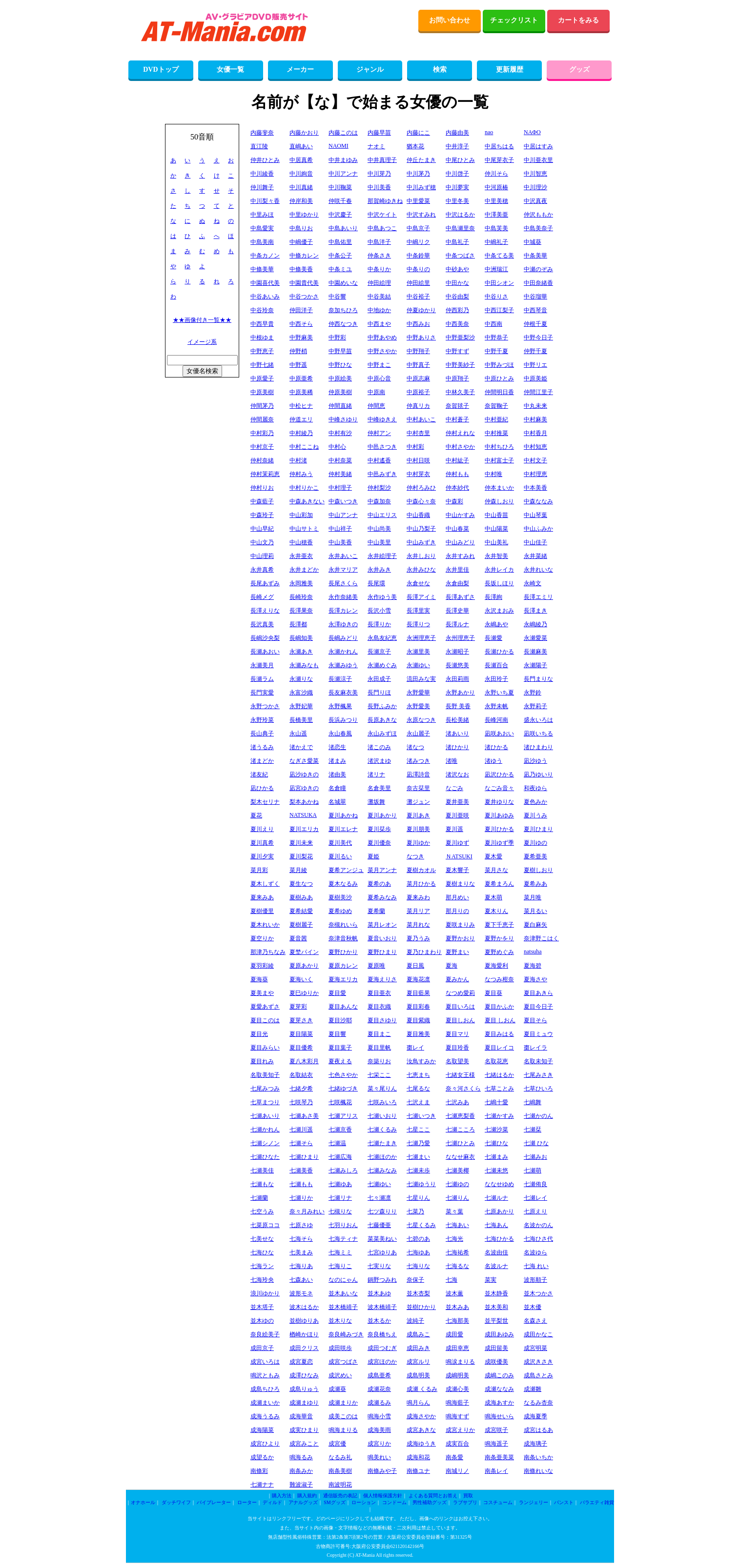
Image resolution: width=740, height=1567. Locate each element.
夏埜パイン (304, 952)
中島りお (301, 228)
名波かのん (538, 1225)
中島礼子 (457, 241)
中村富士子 (499, 460)
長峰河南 (496, 719)
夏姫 (373, 856)
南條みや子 (382, 1471)
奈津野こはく (541, 938)
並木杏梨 (418, 1293)
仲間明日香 (499, 392)
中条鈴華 (418, 255)
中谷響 (337, 296)
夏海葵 (259, 979)
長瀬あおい (265, 651)
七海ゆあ (418, 1252)
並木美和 (496, 1307)
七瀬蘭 (259, 1197)
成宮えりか (460, 1430)
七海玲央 (262, 1279)
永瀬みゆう (343, 665)
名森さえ (535, 1320)
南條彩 (259, 1471)
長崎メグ (262, 597)
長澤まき (535, 610)
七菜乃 (415, 1211)
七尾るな (418, 1088)
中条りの (418, 269)
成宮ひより (265, 1443)
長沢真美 (262, 624)
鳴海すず (457, 1416)
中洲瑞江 (496, 269)
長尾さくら (343, 583)
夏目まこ (379, 1034)
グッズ (579, 69)
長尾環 (376, 583)
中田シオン (499, 282)
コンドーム (394, 1502)
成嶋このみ (499, 1375)
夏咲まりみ (460, 924)
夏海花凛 (418, 979)
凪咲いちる (538, 733)
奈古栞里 (418, 788)
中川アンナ (343, 173)
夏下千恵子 (499, 924)
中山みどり (460, 542)
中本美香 (535, 487)
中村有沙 (340, 433)
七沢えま (418, 1102)
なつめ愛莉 (460, 993)
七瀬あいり (265, 1115)
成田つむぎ (382, 1348)
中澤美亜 (496, 214)
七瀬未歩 (418, 1170)
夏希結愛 (301, 911)
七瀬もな (262, 1184)
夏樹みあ (301, 897)
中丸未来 (535, 405)
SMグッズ (334, 1502)
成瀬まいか (265, 1402)
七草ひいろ (538, 1088)
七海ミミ (340, 1252)
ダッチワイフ (176, 1502)
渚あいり (457, 733)
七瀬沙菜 (496, 1129)
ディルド (272, 1502)
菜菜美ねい (382, 1238)
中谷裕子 (418, 296)
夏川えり (262, 829)
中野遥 (298, 364)
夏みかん (457, 979)
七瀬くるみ (382, 1129)
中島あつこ (382, 228)
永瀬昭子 (457, 651)
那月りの (457, 911)
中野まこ (379, 364)
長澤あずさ (460, 597)
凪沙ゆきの (304, 774)
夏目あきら (538, 993)
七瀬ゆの (457, 1184)
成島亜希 (379, 1375)
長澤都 (298, 624)
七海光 (454, 1238)
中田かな (457, 282)
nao (489, 132)
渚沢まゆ (379, 760)
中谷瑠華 (535, 296)
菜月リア (418, 911)
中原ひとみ (499, 378)
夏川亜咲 (457, 815)
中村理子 (340, 487)
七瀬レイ (535, 1197)
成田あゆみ (499, 1334)
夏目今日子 (538, 1006)
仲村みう (301, 474)
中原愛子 (262, 378)
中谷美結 (379, 296)
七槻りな (340, 1211)
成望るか (262, 1457)
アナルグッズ (303, 1502)
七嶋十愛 (496, 1102)
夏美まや (262, 993)
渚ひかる (496, 747)
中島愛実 (262, 228)
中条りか (379, 269)
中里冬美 (457, 201)
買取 (468, 1495)
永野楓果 (340, 706)
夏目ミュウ (538, 1034)
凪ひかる (262, 788)
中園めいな (343, 282)
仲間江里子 (538, 392)
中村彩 (415, 446)
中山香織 (418, 515)
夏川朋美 (418, 829)
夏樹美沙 (340, 897)
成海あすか (499, 1402)
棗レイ (415, 1047)
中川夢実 (457, 187)
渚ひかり (457, 747)
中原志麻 (418, 378)
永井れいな (538, 569)
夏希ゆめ (340, 911)
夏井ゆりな (499, 801)
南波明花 (340, 1484)
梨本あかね (304, 801)
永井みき (379, 569)
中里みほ (262, 214)
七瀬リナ (340, 1197)
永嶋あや (496, 624)
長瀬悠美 (457, 665)
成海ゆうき (421, 1443)
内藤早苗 (379, 132)
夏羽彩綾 (262, 965)
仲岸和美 (301, 201)
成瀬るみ (379, 1402)
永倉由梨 (457, 583)
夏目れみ (262, 1061)
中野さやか (382, 351)
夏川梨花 (301, 856)
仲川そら (496, 173)
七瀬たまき (382, 1143)
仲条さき (379, 255)
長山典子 (262, 733)
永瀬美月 (262, 665)
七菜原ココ (265, 1225)
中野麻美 (301, 337)
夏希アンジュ (346, 870)
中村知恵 (535, 446)
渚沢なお (457, 774)
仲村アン (379, 433)
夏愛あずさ (265, 1006)
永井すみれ (460, 556)
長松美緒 (457, 719)
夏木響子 (457, 870)
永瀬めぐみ (382, 665)
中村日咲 (418, 460)
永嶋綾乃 (535, 624)
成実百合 (457, 1443)
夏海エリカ (343, 979)
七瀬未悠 (496, 1170)
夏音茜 (298, 938)
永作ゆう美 (382, 597)
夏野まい (457, 952)
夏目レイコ (499, 1047)
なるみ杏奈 (538, 1402)
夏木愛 (493, 856)
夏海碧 (532, 965)
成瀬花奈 (379, 1389)
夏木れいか (265, 924)
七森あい (301, 1279)
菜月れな (418, 924)
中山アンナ (343, 515)
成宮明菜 (535, 1348)
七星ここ (418, 1129)
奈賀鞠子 (496, 405)
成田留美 (496, 1348)
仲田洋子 (301, 310)
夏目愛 (337, 993)
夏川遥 (454, 829)
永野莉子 (535, 706)
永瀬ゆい (418, 665)
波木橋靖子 (382, 1307)
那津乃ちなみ (268, 952)
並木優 (532, 1307)
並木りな (340, 1320)
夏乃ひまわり (424, 952)
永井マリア (343, 569)
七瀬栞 (532, 1129)
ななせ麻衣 (460, 1156)
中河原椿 (496, 187)
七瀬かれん (265, 1129)
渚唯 (451, 760)
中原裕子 (418, 392)
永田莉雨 (457, 678)
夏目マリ (457, 1034)
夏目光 (259, 1034)
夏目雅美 (418, 1034)
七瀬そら (301, 1143)
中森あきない (307, 501)
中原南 (376, 392)
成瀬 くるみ (422, 1389)
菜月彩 (259, 870)
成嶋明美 (457, 1375)
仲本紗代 (457, 487)
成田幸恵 (457, 1348)
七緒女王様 (460, 1074)
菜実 (490, 1279)
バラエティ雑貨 (597, 1502)
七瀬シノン (265, 1143)
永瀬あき (301, 651)
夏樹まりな (460, 883)
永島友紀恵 (382, 638)
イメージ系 (202, 341)
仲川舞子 (262, 187)
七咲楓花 (340, 1102)
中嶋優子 (301, 241)
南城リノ (457, 1471)
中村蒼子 (457, 419)
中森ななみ (538, 501)
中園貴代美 (304, 282)
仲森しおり (499, 501)
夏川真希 (262, 842)
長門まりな (538, 678)
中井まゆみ (343, 160)
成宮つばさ (343, 1361)
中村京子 (262, 446)
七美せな (262, 1238)
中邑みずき (382, 474)
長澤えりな (265, 610)
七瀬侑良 (535, 1184)
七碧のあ (418, 1238)
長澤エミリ (538, 597)
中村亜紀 (496, 419)
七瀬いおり (382, 1115)
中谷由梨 (457, 296)
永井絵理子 (382, 556)
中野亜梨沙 (460, 337)
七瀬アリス (343, 1115)
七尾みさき (538, 1074)
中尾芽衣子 (499, 160)
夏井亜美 (457, 801)
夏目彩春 (418, 1006)
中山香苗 (496, 515)
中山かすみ (460, 515)
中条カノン (265, 255)
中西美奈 (457, 323)
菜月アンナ (382, 870)
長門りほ (379, 692)
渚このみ (379, 747)
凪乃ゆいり (538, 774)
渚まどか (262, 760)
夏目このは (265, 1020)
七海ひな (262, 1252)
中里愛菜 (418, 201)
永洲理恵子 (421, 638)
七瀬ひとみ (460, 1143)
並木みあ (457, 1307)
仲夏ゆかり (421, 310)
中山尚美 (379, 528)
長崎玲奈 (301, 597)
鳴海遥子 (496, 1443)
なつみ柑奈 (499, 979)
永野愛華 (418, 692)
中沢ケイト (382, 214)
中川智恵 (535, 173)
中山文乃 (262, 542)
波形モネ (301, 1293)
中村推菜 (496, 433)
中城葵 (532, 241)
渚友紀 (259, 774)
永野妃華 (301, 706)
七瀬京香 (340, 1129)
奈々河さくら (463, 1088)
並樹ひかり (421, 1307)
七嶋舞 (532, 1102)
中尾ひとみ (460, 160)
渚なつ (415, 747)
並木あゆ (379, 1293)
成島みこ (418, 1334)
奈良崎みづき (346, 1334)
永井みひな (421, 569)
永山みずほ (382, 733)
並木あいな (343, 1293)
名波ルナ (496, 1266)
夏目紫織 (418, 1020)
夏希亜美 (535, 856)
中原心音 (379, 378)
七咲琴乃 (301, 1102)
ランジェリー (533, 1502)
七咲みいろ (382, 1102)
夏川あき (418, 815)
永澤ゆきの (343, 624)
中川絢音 (301, 173)
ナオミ (376, 146)
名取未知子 (538, 1061)
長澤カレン (343, 610)
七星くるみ (421, 1225)
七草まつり (265, 1102)
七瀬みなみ (382, 1170)
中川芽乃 (379, 173)
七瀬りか (301, 1197)
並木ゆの (262, 1320)
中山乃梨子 (421, 528)
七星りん (418, 1197)
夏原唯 (376, 965)
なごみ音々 (499, 788)
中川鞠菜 (340, 187)
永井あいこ (343, 556)
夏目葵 (493, 993)
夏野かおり (460, 938)
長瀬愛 (493, 638)
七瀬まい (418, 1156)
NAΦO (532, 132)
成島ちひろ (265, 1389)
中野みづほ (499, 364)
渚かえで (301, 747)
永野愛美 (418, 706)
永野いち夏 (499, 692)
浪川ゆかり (265, 1293)
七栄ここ (379, 1074)
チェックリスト (514, 20)
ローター (247, 1502)
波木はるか (304, 1307)
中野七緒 (262, 364)
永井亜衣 (301, 556)
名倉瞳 (337, 788)
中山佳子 (535, 542)
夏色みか (535, 801)
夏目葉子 (340, 1047)
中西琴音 (535, 310)
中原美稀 (301, 392)
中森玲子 (262, 515)
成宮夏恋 (301, 1361)
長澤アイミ (421, 597)
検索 (440, 69)
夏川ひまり (538, 829)
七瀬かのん (538, 1115)
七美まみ (301, 1252)
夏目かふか (499, 1006)
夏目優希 (301, 1047)
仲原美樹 (340, 392)
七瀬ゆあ (340, 1184)
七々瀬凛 (379, 1197)
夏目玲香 (457, 1047)
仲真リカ (418, 405)
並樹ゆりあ (304, 1320)
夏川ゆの (535, 842)
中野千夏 (496, 351)
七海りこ (340, 1266)
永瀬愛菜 (535, 638)
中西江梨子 (499, 310)
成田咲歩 (340, 1348)
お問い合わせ (449, 20)
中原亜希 (301, 378)
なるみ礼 (340, 1457)
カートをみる (578, 20)
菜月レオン (382, 924)
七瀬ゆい (379, 1184)
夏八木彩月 (304, 1061)
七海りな (418, 1266)
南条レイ (496, 1471)
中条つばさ (460, 255)
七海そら (301, 1238)
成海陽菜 (262, 1430)
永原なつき (421, 719)
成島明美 (418, 1375)
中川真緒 (301, 187)
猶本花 (415, 146)
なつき (415, 856)
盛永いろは (538, 719)
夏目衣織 (379, 1006)
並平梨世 (496, 1320)
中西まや (379, 323)
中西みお (418, 323)
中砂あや (457, 269)
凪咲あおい (499, 733)
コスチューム (498, 1502)
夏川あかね (343, 815)
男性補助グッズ (429, 1502)
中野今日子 (538, 337)
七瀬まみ (496, 1156)
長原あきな (382, 719)
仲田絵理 (379, 282)
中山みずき (421, 542)
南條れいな (538, 1471)
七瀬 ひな (536, 1143)
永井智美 (496, 556)
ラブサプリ (465, 1502)
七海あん (496, 1225)
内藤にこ (418, 132)
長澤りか (379, 624)
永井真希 (262, 569)
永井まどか (304, 569)
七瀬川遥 (301, 1129)
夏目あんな (343, 1006)
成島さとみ (538, 1375)
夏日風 (415, 965)
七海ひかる (499, 1238)
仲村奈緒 (262, 460)
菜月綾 (298, 870)
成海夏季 (535, 1416)
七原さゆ (301, 1225)
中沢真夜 (535, 201)
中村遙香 (379, 460)
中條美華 (262, 269)
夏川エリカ (304, 829)
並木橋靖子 (343, 1307)
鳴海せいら (499, 1416)
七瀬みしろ (343, 1170)
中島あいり (343, 228)
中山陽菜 (496, 528)
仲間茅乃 (262, 405)
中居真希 (301, 160)
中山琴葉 (535, 515)
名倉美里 (379, 788)
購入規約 (307, 1495)
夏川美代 (340, 842)
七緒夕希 (301, 1088)
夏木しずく (265, 883)
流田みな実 (421, 678)
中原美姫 (535, 378)
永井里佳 (457, 569)
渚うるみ (262, 747)
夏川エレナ (343, 829)
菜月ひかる (421, 883)
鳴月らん (418, 1402)
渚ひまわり (538, 747)
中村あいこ (421, 419)
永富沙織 (301, 692)
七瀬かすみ (499, 1115)
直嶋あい (301, 146)
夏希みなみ (382, 897)
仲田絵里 (418, 282)
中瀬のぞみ (538, 269)
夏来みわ (418, 897)
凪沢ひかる (499, 774)
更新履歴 (509, 69)
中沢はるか (460, 214)
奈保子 (415, 1279)
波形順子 (535, 1279)
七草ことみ (499, 1088)
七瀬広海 (340, 1156)
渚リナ (376, 774)
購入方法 (281, 1495)
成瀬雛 (532, 1389)
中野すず (457, 351)
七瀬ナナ (262, 1484)
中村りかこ (304, 487)
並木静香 (496, 1293)
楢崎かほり (304, 1334)
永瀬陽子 (535, 665)
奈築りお (379, 1061)
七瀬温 (337, 1143)
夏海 (451, 965)
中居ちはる (499, 146)
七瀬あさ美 (304, 1115)
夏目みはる (499, 1034)
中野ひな (340, 364)
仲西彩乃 (457, 310)
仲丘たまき (421, 160)
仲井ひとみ (265, 160)
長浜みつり (343, 719)
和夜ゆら (535, 788)
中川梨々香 (265, 201)
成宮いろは (265, 1361)
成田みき (418, 1348)
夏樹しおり (538, 870)
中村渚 (298, 460)
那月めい (457, 897)
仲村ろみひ (421, 487)
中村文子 (535, 460)
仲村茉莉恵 (265, 474)
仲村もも (457, 474)
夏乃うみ (418, 938)
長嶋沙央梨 (265, 638)
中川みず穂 (421, 187)
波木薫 (454, 1293)
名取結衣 (301, 1074)
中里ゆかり (304, 214)
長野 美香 (458, 706)
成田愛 (454, 1334)
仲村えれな (460, 433)
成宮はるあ (538, 1430)
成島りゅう (304, 1389)
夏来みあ (262, 897)
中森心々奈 (421, 501)
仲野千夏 (535, 351)
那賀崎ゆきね (385, 201)
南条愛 (454, 1457)
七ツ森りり (382, 1211)
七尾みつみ (265, 1088)
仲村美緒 (340, 474)
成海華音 (301, 1416)
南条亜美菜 (499, 1457)
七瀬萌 (532, 1170)
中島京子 (418, 228)
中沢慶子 (340, 214)
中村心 (337, 446)
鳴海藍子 (457, 1402)
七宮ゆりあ (382, 1252)
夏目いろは (460, 1006)
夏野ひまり (382, 952)
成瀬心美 (457, 1389)
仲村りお (262, 487)
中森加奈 (379, 501)
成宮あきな (421, 1430)
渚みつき (418, 760)
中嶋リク (418, 241)
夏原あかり (304, 965)
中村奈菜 (340, 460)
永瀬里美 (418, 651)
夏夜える (340, 1061)
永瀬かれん (343, 651)
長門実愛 (262, 692)
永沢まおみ (499, 610)
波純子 (415, 1320)
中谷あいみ (265, 296)
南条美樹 (340, 1471)
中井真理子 (382, 160)
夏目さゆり (382, 1020)
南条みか (301, 1471)
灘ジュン (418, 801)
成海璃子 (535, 1443)
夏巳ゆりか (304, 993)
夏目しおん (460, 1020)
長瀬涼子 (340, 678)
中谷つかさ (304, 296)
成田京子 (262, 1348)
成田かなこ (538, 1334)
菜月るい (535, 911)
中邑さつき (382, 446)
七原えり (535, 1211)
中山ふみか (538, 528)
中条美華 (535, 255)
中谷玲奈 (262, 310)
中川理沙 (535, 187)
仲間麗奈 (262, 419)
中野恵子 (262, 351)
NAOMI (339, 145)
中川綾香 (262, 173)
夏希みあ (535, 883)
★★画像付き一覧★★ (202, 320)
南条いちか (538, 1457)
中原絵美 (340, 378)
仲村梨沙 (379, 487)
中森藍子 (262, 501)
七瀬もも (301, 1184)
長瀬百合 (496, 665)
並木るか (379, 1320)
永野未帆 (496, 706)
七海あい (457, 1225)
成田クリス (304, 1348)
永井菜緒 (535, 556)
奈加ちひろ (343, 310)
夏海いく (301, 979)
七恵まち (418, 1074)
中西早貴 (262, 323)
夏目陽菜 (301, 1034)
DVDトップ (160, 69)
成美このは (343, 1416)
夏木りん (496, 911)
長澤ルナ (457, 624)
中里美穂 (496, 201)
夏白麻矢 (535, 924)
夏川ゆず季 (499, 842)
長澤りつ (418, 624)
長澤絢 (493, 597)
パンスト (564, 1502)
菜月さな (496, 870)
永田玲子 (496, 678)
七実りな (379, 1266)
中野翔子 (418, 351)
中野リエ (535, 364)
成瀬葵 (337, 1389)
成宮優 (337, 1443)
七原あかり (499, 1211)
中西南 (493, 323)
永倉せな (418, 583)
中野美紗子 (460, 364)
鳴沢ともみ (265, 1375)
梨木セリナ (265, 801)
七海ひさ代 (538, 1238)
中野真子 (418, 364)
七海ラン (262, 1266)
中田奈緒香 (538, 282)
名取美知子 (265, 1074)
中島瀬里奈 (460, 228)
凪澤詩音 (418, 774)
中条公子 (340, 255)
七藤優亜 (379, 1225)
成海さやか (421, 1416)
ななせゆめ (499, 1184)
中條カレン (304, 255)
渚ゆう (493, 760)
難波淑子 (301, 1484)
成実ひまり (304, 1430)
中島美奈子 (538, 228)
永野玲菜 (262, 719)
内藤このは (343, 132)
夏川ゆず (457, 842)
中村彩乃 (262, 433)
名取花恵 (496, 1061)
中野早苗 (340, 351)
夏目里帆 (379, 1047)
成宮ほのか (382, 1361)
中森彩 (454, 501)
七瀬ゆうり (421, 1184)
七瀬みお (535, 1156)
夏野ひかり (343, 952)
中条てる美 (499, 255)
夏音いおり (382, 938)
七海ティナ (343, 1238)
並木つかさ (538, 1293)
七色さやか (343, 1074)
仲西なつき (343, 323)
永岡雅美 (301, 583)
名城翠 (337, 801)
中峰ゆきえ (382, 419)
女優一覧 (230, 69)
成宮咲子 (496, 1430)
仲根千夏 (535, 323)
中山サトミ (304, 528)
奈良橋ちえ (382, 1334)
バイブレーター (214, 1502)
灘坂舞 (376, 801)
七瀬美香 (301, 1170)
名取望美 (457, 1061)
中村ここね (304, 446)
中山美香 (340, 542)
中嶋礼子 (496, 241)
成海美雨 (379, 1430)
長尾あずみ (265, 583)
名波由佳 (496, 1252)
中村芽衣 (418, 474)
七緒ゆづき (343, 1088)
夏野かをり (499, 938)
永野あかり (460, 692)
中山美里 (379, 542)
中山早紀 (262, 528)
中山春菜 (457, 528)
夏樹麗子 (301, 924)
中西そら (301, 323)
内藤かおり (304, 132)
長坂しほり (499, 583)
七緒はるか (499, 1074)
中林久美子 (460, 392)
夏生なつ (301, 883)
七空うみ (262, 1211)
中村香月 (535, 433)
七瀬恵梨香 (460, 1115)
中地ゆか (379, 310)
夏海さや (535, 979)
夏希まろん (499, 883)
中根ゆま (262, 337)
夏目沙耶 (340, 1020)
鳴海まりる (343, 1430)
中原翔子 (457, 378)
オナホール (143, 1502)
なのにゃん (343, 1279)
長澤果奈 (301, 610)
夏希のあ (379, 883)
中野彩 (337, 337)
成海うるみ (265, 1416)
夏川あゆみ (499, 815)
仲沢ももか (538, 214)
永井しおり (421, 556)
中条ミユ (340, 269)
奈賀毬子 (457, 405)
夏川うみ (535, 815)
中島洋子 (379, 241)
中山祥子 (340, 528)
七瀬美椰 (457, 1170)
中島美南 (262, 241)
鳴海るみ (301, 1457)
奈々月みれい (307, 1211)
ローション (363, 1502)
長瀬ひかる (499, 651)
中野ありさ (421, 337)
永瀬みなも (304, 665)
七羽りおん (343, 1225)
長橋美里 (301, 719)
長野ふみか (382, 706)
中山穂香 (301, 542)
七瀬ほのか (382, 1156)
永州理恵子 (460, 638)
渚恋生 (337, 747)
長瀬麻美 (535, 651)
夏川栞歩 (379, 829)
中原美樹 (262, 392)
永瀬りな (301, 678)
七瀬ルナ (496, 1197)
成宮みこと (304, 1443)
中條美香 (301, 269)
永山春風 (340, 733)
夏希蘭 (376, 911)
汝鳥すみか (421, 1061)
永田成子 (379, 678)
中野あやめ (382, 337)
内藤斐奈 (262, 132)
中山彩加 (301, 515)
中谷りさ (496, 296)
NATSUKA (303, 815)
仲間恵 (376, 405)
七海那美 (457, 1320)
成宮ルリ (418, 1361)
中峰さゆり (343, 419)
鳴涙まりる (460, 1361)
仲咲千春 (340, 201)
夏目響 (337, 1034)
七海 (451, 1279)
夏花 (256, 815)
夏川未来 (301, 842)
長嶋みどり (343, 638)
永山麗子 (418, 733)
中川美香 (379, 187)
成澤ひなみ (304, 1375)
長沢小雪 (379, 610)
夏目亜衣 (379, 993)
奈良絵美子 (265, 1334)
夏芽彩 (298, 1006)
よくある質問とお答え (433, 1495)
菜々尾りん (382, 1088)
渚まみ (337, 760)
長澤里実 (418, 610)
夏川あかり (382, 815)
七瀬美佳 (262, 1170)
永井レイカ (499, 569)
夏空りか (262, 938)
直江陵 (259, 146)
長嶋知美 (301, 638)
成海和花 (418, 1457)
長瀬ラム (262, 678)
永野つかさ (265, 706)
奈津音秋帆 (343, 938)
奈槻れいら (343, 924)
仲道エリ (301, 419)
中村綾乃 (301, 433)
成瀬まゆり (304, 1402)
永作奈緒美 (343, 597)
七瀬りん (457, 1197)
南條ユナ (418, 1471)
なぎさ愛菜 (304, 760)
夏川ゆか (418, 842)
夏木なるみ (343, 883)
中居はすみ (538, 146)
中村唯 (493, 474)
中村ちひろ (499, 446)
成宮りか (379, 1443)
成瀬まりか (343, 1402)
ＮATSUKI (459, 856)
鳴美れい (379, 1457)
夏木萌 (493, 897)
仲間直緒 (340, 405)
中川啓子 (457, 173)
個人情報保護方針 (382, 1495)
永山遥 (298, 733)
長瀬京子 (379, 651)
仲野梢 (298, 351)
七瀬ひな (496, 1143)
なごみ (454, 788)
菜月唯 (532, 897)
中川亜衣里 (538, 160)
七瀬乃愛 (418, 1143)
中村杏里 (418, 433)
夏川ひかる (499, 829)
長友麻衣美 (343, 692)
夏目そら (535, 1020)
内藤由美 (457, 132)
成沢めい (340, 1375)
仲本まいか (499, 487)
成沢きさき (538, 1361)
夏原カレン (343, 965)
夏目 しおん (500, 1020)
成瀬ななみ (499, 1389)
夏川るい (340, 856)
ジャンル (370, 69)
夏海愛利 (496, 965)
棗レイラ (535, 1047)
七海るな (457, 1266)
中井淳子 (457, 146)
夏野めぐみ (499, 952)
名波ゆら (535, 1252)
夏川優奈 (379, 842)
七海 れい (536, 1266)
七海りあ (301, 1266)
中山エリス (382, 515)
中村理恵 (535, 474)
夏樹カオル (421, 870)
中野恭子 (496, 337)
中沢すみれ (421, 214)
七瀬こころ (460, 1129)
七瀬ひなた (265, 1156)
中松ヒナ (301, 405)
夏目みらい (265, 1047)
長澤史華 (457, 610)
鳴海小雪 (379, 1416)
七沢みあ (457, 1102)
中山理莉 (262, 556)
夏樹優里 (262, 911)
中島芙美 (496, 228)
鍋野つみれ (382, 1279)
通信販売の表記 (340, 1495)
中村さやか (460, 446)
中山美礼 (496, 542)
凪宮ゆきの (304, 788)
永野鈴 (532, 692)
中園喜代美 (265, 282)
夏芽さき (301, 1020)
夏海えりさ (382, 979)
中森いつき (343, 501)
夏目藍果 (418, 993)
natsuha (533, 951)
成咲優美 (496, 1361)
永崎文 (532, 583)
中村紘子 (457, 460)
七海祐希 (457, 1252)
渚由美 (337, 774)
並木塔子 (262, 1307)
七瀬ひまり (304, 1156)
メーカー (300, 69)
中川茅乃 (418, 173)
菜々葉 (454, 1211)
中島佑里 (340, 241)
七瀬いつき (421, 1115)
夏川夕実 (262, 856)
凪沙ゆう (535, 760)
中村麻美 (535, 419)
